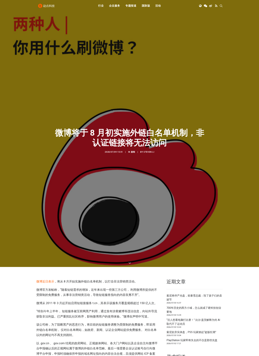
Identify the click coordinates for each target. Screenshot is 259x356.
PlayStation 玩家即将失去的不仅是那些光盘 (191, 326)
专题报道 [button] (130, 7)
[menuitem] (101, 7)
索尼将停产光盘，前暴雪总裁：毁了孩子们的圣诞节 (194, 284)
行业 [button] (101, 7)
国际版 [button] (146, 7)
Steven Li (149, 145)
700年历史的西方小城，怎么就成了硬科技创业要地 (193, 296)
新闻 (133, 145)
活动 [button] (158, 7)
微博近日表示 (45, 268)
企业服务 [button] (114, 7)
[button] (201, 7)
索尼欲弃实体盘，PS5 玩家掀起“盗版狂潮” (191, 318)
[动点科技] (46, 7)
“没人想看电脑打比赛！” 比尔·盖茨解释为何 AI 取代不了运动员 (193, 308)
